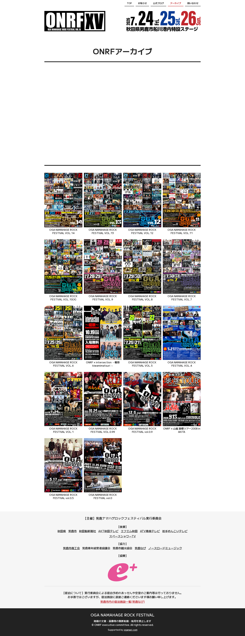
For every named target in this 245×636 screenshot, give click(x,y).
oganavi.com (130, 629)
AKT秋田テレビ (108, 531)
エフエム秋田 (129, 531)
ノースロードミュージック (165, 548)
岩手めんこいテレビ (175, 531)
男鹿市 (72, 531)
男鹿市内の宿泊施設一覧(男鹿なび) (122, 602)
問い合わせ (192, 3)
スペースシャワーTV (122, 536)
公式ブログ (158, 3)
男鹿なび (140, 548)
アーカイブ (175, 3)
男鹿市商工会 (71, 548)
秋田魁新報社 (87, 531)
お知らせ (142, 3)
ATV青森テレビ (150, 531)
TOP (129, 3)
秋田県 (62, 531)
